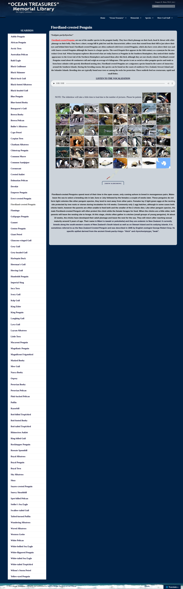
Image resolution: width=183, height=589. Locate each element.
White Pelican (17, 540)
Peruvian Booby (18, 384)
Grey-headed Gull (19, 252)
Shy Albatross (17, 474)
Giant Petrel (16, 234)
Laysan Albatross (19, 330)
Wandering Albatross (20, 522)
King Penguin (17, 312)
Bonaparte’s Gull (19, 108)
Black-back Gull (18, 78)
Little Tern (16, 336)
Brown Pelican (17, 120)
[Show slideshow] (113, 183)
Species (148, 18)
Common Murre (18, 156)
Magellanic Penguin (20, 348)
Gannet (14, 222)
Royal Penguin (17, 462)
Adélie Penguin (18, 36)
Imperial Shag (17, 282)
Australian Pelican (19, 54)
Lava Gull (15, 324)
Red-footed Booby (19, 420)
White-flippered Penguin (22, 552)
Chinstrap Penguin (19, 150)
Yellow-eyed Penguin (20, 576)
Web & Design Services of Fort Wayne (61, 586)
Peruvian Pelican (18, 390)
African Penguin (18, 42)
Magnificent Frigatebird (22, 354)
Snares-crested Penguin (21, 486)
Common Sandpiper (20, 162)
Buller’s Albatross (19, 126)
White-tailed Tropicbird (22, 564)
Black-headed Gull (19, 90)
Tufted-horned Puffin (20, 516)
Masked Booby (18, 360)
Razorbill (15, 408)
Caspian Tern (17, 138)
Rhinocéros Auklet (19, 432)
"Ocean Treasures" (116, 18)
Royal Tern (16, 468)
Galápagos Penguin (20, 216)
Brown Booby (17, 114)
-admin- (147, 586)
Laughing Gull (17, 318)
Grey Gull (15, 246)
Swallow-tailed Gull (20, 510)
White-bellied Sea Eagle (22, 546)
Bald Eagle (16, 60)
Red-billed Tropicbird (21, 414)
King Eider (16, 306)
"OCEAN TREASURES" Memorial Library (34, 6)
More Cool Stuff (163, 18)
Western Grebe (18, 534)
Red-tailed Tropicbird (21, 426)
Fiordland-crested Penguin (23, 204)
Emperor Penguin (19, 192)
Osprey (14, 378)
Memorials (134, 18)
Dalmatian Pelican (19, 180)
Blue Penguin (17, 96)
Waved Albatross (18, 528)
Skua (13, 480)
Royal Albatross (18, 456)
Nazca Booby (17, 372)
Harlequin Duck (18, 258)
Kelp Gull (15, 300)
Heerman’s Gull (18, 264)
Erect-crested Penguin (21, 198)
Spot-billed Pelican (19, 498)
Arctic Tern (16, 48)
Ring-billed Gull (18, 438)
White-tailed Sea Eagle (21, 558)
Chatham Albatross (20, 144)
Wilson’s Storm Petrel (21, 570)
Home (102, 18)
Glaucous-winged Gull (21, 240)
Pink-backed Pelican (20, 396)
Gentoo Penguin (18, 228)
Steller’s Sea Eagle (19, 504)
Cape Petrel (16, 132)
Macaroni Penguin (19, 342)
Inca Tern (15, 288)
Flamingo (15, 210)
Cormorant (16, 168)
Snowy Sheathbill (19, 492)
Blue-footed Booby (19, 102)
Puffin (13, 402)
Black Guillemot (18, 66)
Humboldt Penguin (19, 276)
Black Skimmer (18, 72)
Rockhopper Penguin (20, 444)
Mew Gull (15, 366)
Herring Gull (17, 270)
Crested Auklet (18, 174)
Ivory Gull (15, 294)
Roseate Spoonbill (19, 450)
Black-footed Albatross (21, 84)
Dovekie (14, 186)
